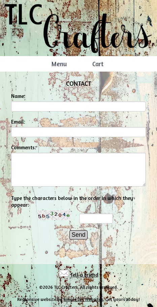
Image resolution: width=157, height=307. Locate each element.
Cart (97, 64)
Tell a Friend (84, 274)
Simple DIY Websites (83, 299)
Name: (18, 96)
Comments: (23, 147)
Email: (18, 121)
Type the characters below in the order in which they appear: (72, 201)
